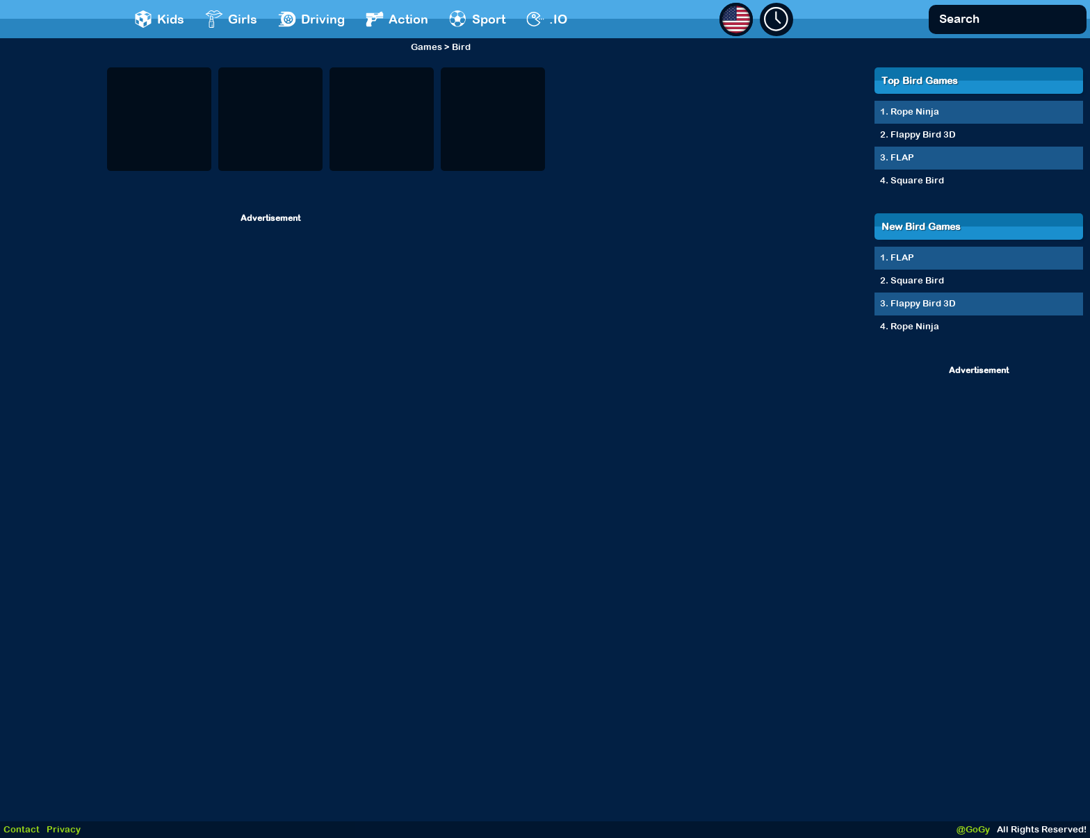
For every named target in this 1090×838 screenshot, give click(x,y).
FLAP (902, 157)
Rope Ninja (914, 111)
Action (397, 19)
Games (426, 47)
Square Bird (917, 180)
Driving (311, 19)
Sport (477, 19)
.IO (546, 19)
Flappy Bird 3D (923, 134)
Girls (231, 19)
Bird (461, 47)
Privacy (64, 829)
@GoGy (973, 829)
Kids (159, 19)
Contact (21, 829)
